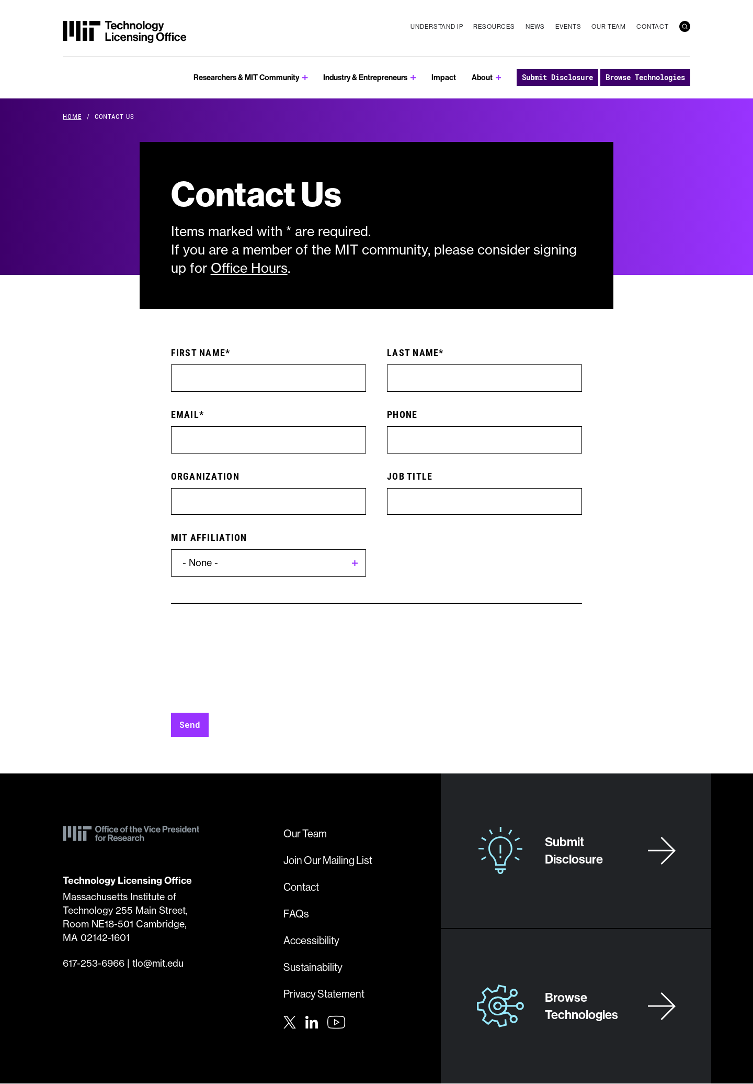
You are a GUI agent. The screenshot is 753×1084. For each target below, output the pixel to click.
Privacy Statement (323, 993)
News (535, 26)
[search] (684, 26)
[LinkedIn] (311, 1021)
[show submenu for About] (498, 78)
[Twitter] (289, 1021)
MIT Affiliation (209, 537)
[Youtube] (336, 1022)
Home (72, 116)
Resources (494, 26)
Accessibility (311, 940)
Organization (205, 476)
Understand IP (436, 26)
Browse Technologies (645, 77)
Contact (652, 26)
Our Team (608, 26)
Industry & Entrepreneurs (365, 77)
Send (189, 724)
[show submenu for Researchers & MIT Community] (305, 78)
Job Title (409, 476)
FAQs (296, 913)
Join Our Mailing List (327, 860)
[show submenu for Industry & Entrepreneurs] (413, 78)
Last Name (413, 352)
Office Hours (249, 268)
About (482, 77)
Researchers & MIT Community (246, 77)
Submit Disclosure (557, 77)
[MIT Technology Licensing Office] (124, 32)
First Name (198, 352)
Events (568, 26)
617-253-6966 (93, 963)
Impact (443, 77)
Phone (402, 414)
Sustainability (313, 967)
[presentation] (250, 666)
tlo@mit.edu (158, 963)
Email (185, 414)
